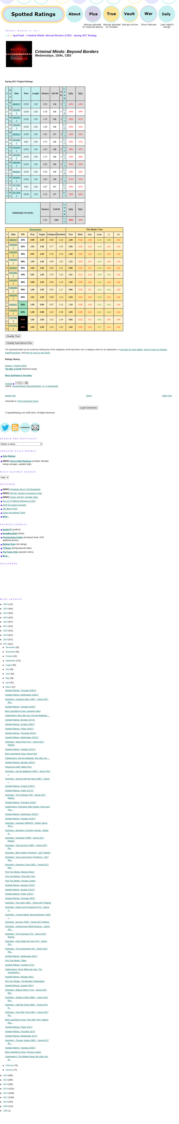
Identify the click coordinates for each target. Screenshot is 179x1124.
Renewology (35, 229)
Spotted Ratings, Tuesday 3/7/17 (20, 965)
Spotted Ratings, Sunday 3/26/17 (20, 724)
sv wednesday (51, 386)
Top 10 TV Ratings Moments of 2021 (19, 501)
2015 (5, 1080)
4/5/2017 (16, 134)
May (8, 678)
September (11, 660)
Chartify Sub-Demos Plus (19, 343)
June (8, 674)
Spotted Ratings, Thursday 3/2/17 (20, 1031)
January (9, 1070)
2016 (5, 1075)
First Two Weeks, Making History (20, 872)
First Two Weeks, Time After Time (20, 876)
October (9, 656)
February (10, 1065)
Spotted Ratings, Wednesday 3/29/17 (22, 695)
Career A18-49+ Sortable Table (24, 497)
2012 (5, 1093)
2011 (5, 1097)
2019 (5, 635)
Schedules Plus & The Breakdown (25, 489)
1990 (5, 1111)
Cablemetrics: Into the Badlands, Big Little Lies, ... (27, 758)
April (8, 682)
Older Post (167, 396)
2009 (5, 1106)
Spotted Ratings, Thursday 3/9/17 (20, 898)
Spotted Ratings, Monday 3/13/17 (20, 885)
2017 (5, 644)
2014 (5, 1084)
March (9, 687)
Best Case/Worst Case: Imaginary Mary (23, 711)
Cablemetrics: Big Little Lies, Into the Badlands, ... (27, 715)
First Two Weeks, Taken (16, 960)
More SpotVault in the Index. (18, 375)
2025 (5, 609)
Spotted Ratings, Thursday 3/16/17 (20, 802)
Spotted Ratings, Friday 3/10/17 (19, 894)
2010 (5, 1102)
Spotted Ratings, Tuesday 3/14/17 (20, 819)
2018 (5, 639)
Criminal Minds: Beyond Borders (26, 386)
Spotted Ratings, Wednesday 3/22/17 (22, 737)
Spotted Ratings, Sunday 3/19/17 (20, 786)
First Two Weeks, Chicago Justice (20, 881)
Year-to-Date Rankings (21, 461)
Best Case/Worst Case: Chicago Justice (23, 1052)
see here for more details (131, 349)
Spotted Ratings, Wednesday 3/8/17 (21, 956)
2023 (5, 617)
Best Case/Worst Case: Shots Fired (21, 754)
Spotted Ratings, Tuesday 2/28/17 (20, 1048)
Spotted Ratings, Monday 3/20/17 (20, 762)
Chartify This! (13, 336)
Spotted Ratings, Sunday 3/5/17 (19, 985)
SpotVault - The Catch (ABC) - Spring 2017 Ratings (28, 903)
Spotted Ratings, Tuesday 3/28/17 (20, 707)
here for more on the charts (37, 353)
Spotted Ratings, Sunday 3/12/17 (20, 890)
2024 (5, 613)
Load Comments (88, 407)
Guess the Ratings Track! (14, 513)
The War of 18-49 (13, 369)
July (8, 669)
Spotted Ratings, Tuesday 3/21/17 (20, 749)
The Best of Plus (10, 509)
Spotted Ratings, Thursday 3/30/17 (20, 690)
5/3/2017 (16, 172)
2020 (5, 631)
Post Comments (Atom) (28, 401)
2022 (5, 622)
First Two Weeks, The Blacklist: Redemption (25, 981)
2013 (5, 1089)
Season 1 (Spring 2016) (16, 366)
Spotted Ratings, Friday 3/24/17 (19, 729)
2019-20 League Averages (14, 505)
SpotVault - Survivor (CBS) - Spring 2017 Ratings (27, 922)
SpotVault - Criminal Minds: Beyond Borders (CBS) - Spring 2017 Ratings (55, 35)
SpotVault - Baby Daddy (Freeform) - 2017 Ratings (27, 853)
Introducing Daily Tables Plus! (18, 767)
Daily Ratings (9, 456)
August (9, 665)
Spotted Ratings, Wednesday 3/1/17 (21, 1036)
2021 (5, 626)
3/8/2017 (16, 104)
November (11, 652)
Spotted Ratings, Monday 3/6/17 (19, 977)
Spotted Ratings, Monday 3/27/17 (20, 720)
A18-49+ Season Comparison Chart (26, 493)
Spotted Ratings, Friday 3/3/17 (19, 1027)
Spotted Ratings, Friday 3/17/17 (19, 790)
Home (89, 396)
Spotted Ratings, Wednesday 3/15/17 (22, 814)
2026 (5, 604)
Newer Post (10, 396)
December (11, 647)
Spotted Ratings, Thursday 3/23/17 (20, 733)
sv (43, 386)
